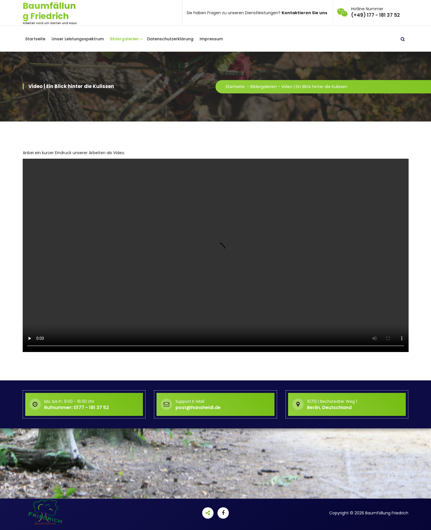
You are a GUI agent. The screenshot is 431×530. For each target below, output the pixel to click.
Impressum (211, 39)
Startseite (35, 39)
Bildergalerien (124, 39)
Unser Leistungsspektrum (78, 39)
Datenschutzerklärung (170, 39)
